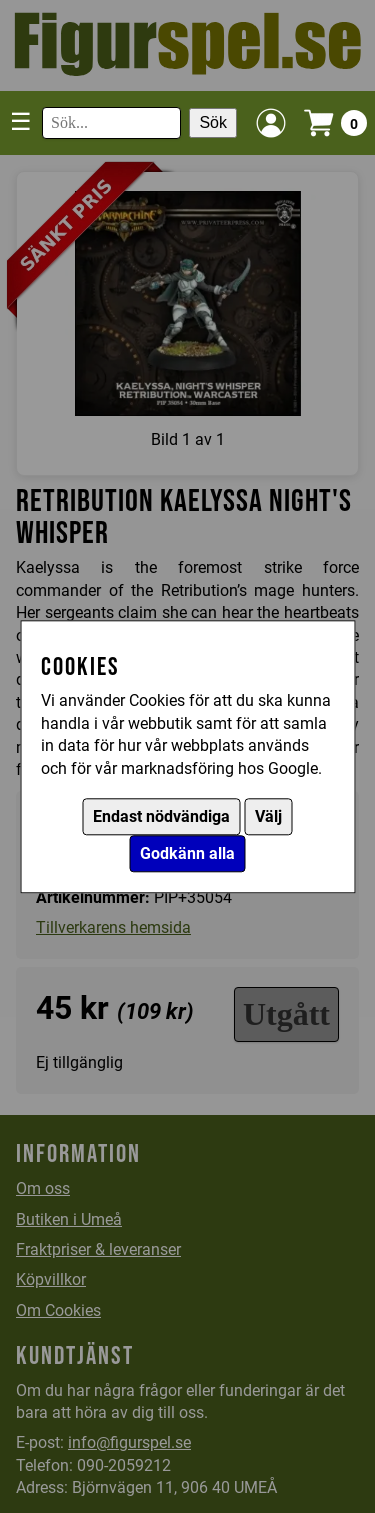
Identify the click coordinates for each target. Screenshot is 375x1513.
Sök (213, 122)
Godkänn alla (187, 853)
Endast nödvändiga (161, 816)
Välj (268, 816)
